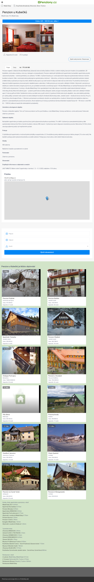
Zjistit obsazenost (47, 252)
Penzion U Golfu (7, 519)
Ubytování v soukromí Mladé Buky (13, 515)
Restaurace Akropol (9, 561)
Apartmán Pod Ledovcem (10, 513)
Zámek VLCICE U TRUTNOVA (11, 533)
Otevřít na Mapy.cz (10, 178)
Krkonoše (33, 6)
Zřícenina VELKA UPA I (9, 548)
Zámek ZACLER (7, 539)
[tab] (24, 67)
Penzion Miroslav (8, 509)
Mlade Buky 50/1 (8, 504)
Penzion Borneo (7, 517)
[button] (47, 198)
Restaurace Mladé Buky (10, 563)
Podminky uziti (25, 579)
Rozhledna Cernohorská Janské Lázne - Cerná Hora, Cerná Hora (22, 550)
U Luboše (5, 557)
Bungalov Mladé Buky (9, 522)
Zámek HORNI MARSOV (10, 537)
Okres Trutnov (41, 6)
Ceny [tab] (14, 67)
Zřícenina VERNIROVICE (10, 535)
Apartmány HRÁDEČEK (10, 511)
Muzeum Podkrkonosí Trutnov (12, 541)
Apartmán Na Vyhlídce (9, 507)
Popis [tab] (8, 67)
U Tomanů (6, 559)
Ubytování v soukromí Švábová (12, 524)
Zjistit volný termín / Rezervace (79, 59)
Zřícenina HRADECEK (9, 531)
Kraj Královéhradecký (22, 6)
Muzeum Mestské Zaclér (10, 546)
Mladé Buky (7, 6)
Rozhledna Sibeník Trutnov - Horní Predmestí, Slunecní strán (21, 543)
